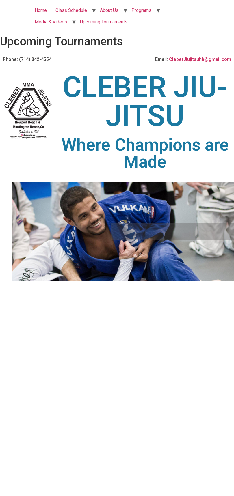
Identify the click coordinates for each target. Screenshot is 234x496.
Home (41, 10)
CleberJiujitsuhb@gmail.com (200, 59)
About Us (109, 10)
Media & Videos (51, 22)
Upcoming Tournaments (103, 22)
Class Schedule (71, 10)
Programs (141, 10)
